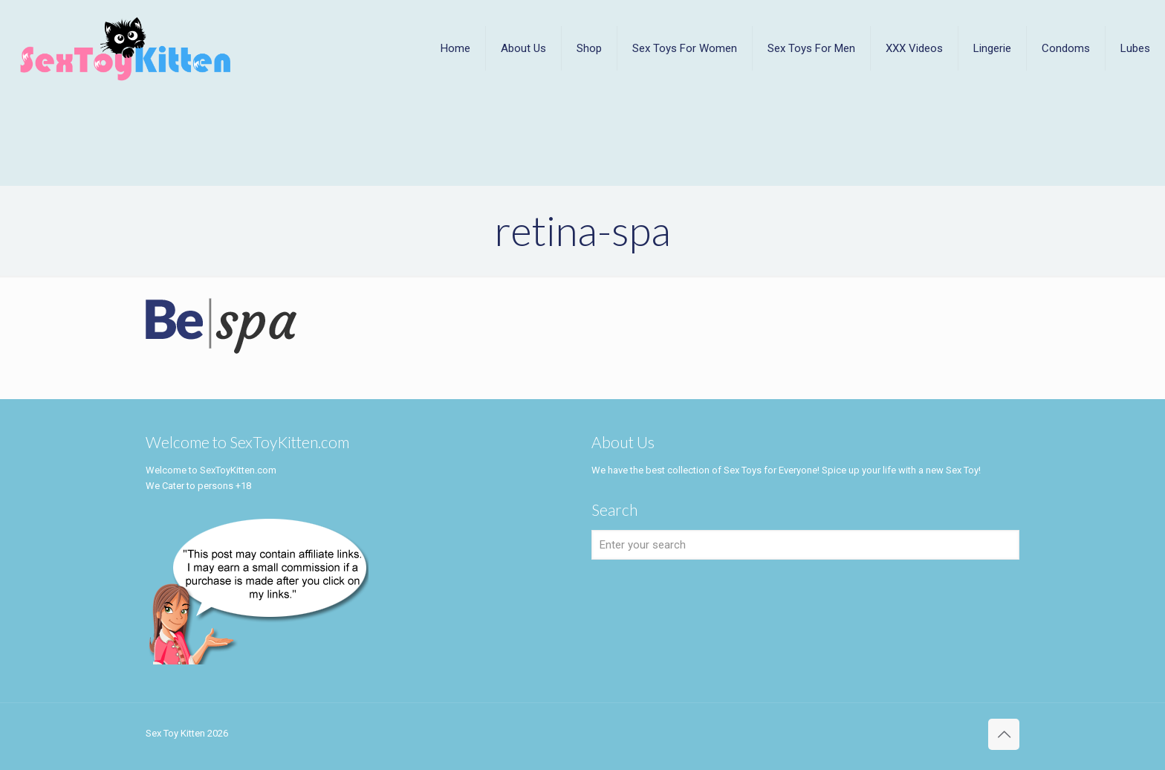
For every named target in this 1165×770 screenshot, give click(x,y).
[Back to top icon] (1003, 734)
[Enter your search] (805, 545)
